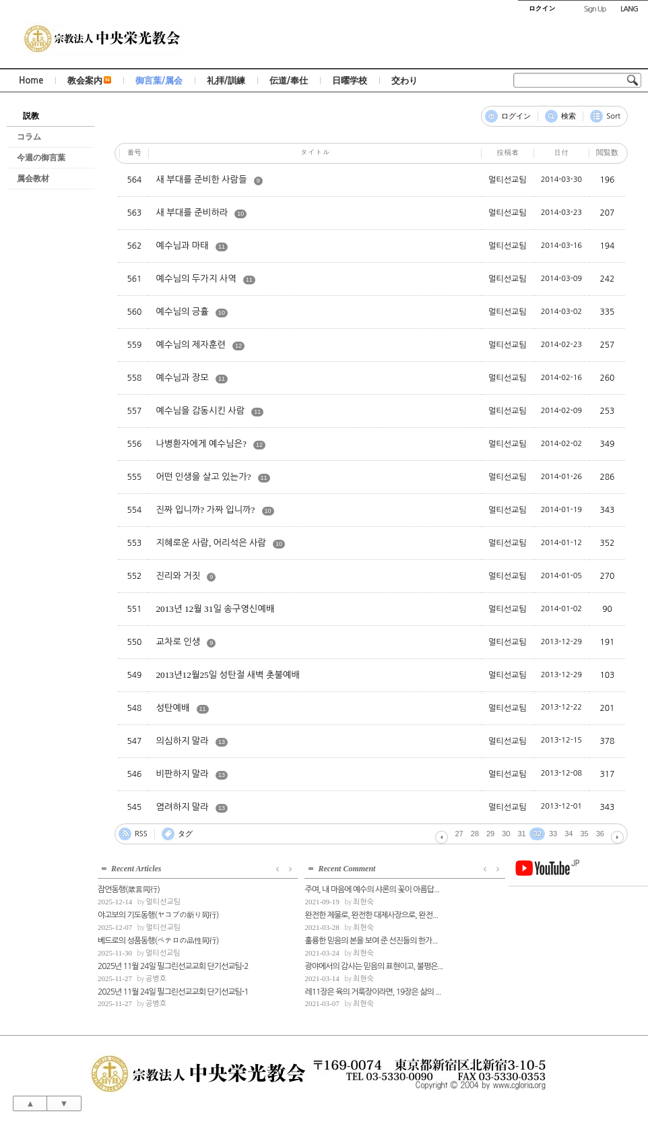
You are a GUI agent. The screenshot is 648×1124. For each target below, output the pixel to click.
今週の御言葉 (41, 158)
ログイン (516, 116)
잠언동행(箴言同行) (129, 889)
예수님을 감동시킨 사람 (200, 411)
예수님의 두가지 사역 (196, 279)
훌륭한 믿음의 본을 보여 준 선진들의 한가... (305, 939)
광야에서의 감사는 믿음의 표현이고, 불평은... (306, 965)
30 (506, 834)
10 (240, 213)
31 (522, 834)
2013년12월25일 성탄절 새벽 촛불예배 (228, 675)
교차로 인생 (178, 642)
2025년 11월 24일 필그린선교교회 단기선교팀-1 (165, 991)
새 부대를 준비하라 (192, 213)
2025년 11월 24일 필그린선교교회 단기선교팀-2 (165, 965)
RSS (141, 834)
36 (600, 834)
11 (221, 246)
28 (475, 834)
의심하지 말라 (182, 741)
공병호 (155, 977)
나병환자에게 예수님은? (201, 444)
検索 (568, 116)
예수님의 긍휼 (182, 312)
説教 (31, 116)
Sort (613, 116)
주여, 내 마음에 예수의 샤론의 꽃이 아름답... (306, 889)
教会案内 (89, 80)
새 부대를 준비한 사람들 (201, 180)
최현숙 (297, 900)
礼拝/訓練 (226, 80)
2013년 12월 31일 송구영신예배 (215, 609)
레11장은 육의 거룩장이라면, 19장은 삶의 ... (306, 991)
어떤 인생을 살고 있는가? (203, 477)
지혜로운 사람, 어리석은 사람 (211, 543)
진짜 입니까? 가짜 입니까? (205, 510)
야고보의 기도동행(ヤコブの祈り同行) (158, 914)
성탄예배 (172, 708)
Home (31, 80)
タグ (185, 834)
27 (459, 834)
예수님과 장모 (182, 378)
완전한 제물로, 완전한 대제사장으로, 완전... (305, 914)
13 (221, 742)
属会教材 (33, 179)
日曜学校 (349, 80)
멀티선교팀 (163, 900)
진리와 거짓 (178, 576)
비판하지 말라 (182, 774)
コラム (29, 137)
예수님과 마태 (182, 246)
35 (585, 834)
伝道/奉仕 (288, 80)
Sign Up (595, 9)
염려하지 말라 (182, 807)
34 (568, 834)
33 (553, 834)
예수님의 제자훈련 (191, 345)
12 (238, 345)
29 (490, 834)
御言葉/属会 (159, 80)
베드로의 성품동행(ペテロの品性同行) (158, 939)
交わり (404, 80)
